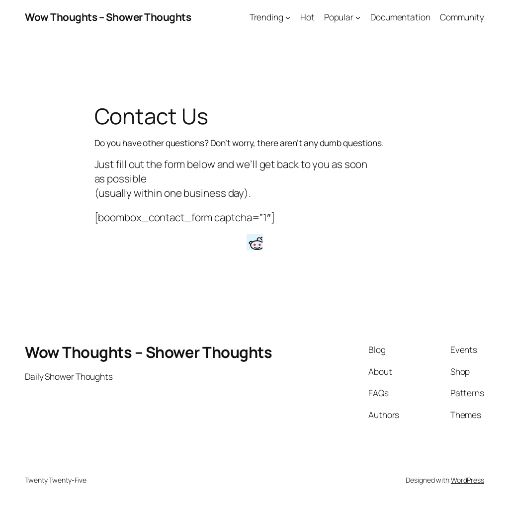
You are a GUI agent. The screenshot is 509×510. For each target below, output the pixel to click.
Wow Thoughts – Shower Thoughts (108, 17)
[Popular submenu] (357, 16)
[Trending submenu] (287, 16)
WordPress (467, 480)
